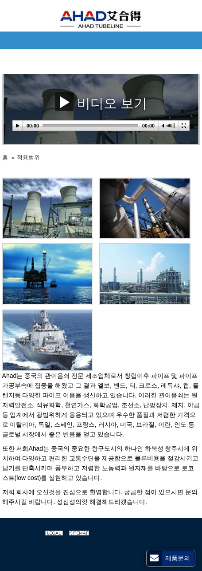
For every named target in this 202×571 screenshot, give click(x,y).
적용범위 (28, 158)
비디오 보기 (101, 101)
